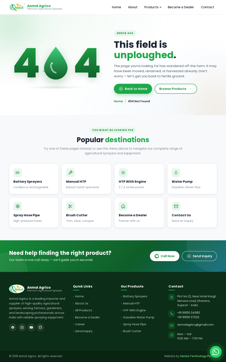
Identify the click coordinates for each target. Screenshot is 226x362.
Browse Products (175, 89)
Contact (207, 7)
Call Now (164, 256)
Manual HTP (131, 303)
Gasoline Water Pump (138, 317)
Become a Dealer (181, 7)
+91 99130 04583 (188, 313)
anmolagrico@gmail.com (195, 325)
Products (152, 7)
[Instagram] (22, 327)
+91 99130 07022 (188, 317)
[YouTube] (31, 327)
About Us (81, 303)
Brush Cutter (132, 331)
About (132, 7)
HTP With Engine (134, 310)
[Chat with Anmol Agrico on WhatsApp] (216, 352)
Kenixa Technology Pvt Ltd (198, 356)
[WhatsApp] (40, 327)
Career (80, 324)
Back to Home (133, 89)
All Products (83, 310)
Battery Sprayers (135, 296)
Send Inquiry (199, 256)
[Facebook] (13, 327)
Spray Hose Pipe (134, 324)
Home (116, 7)
